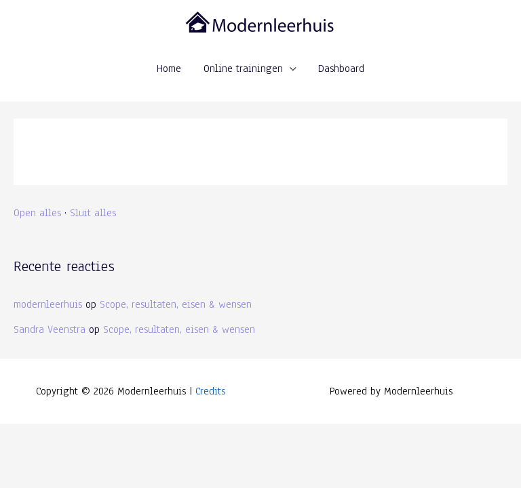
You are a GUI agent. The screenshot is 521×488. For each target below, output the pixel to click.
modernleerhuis (48, 304)
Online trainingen (243, 68)
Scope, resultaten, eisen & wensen (176, 304)
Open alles (37, 212)
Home (169, 68)
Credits (210, 391)
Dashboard (341, 68)
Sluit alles (93, 212)
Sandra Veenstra (49, 329)
